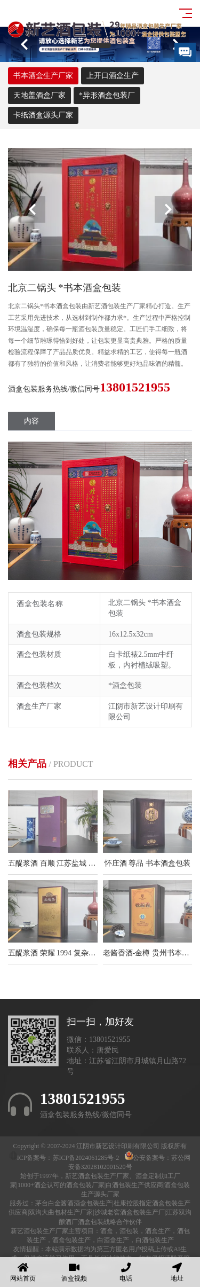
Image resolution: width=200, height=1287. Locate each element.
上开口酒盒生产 (112, 76)
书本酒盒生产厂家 (43, 76)
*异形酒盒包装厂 (107, 95)
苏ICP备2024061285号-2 (87, 1158)
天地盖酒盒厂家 (39, 95)
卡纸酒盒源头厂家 (43, 115)
